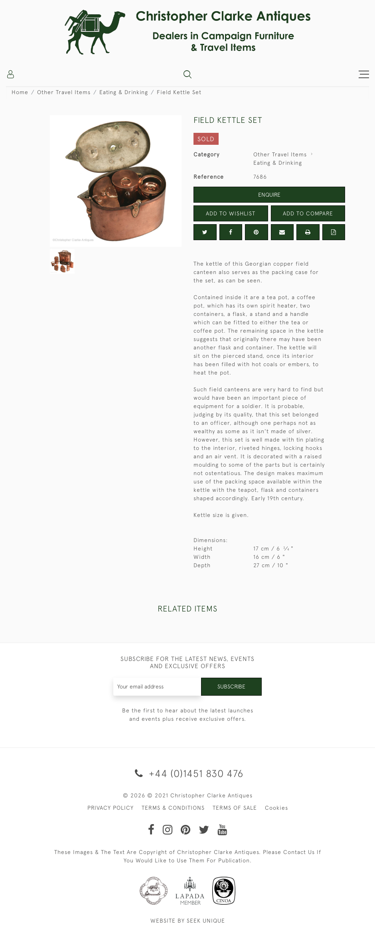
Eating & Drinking (123, 92)
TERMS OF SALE (235, 808)
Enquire (269, 194)
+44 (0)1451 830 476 (187, 773)
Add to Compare (308, 213)
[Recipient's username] (157, 687)
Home (20, 92)
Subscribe (231, 686)
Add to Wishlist (230, 213)
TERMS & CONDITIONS (173, 808)
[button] (187, 74)
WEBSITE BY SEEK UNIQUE (187, 920)
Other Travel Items (64, 92)
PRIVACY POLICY (110, 808)
